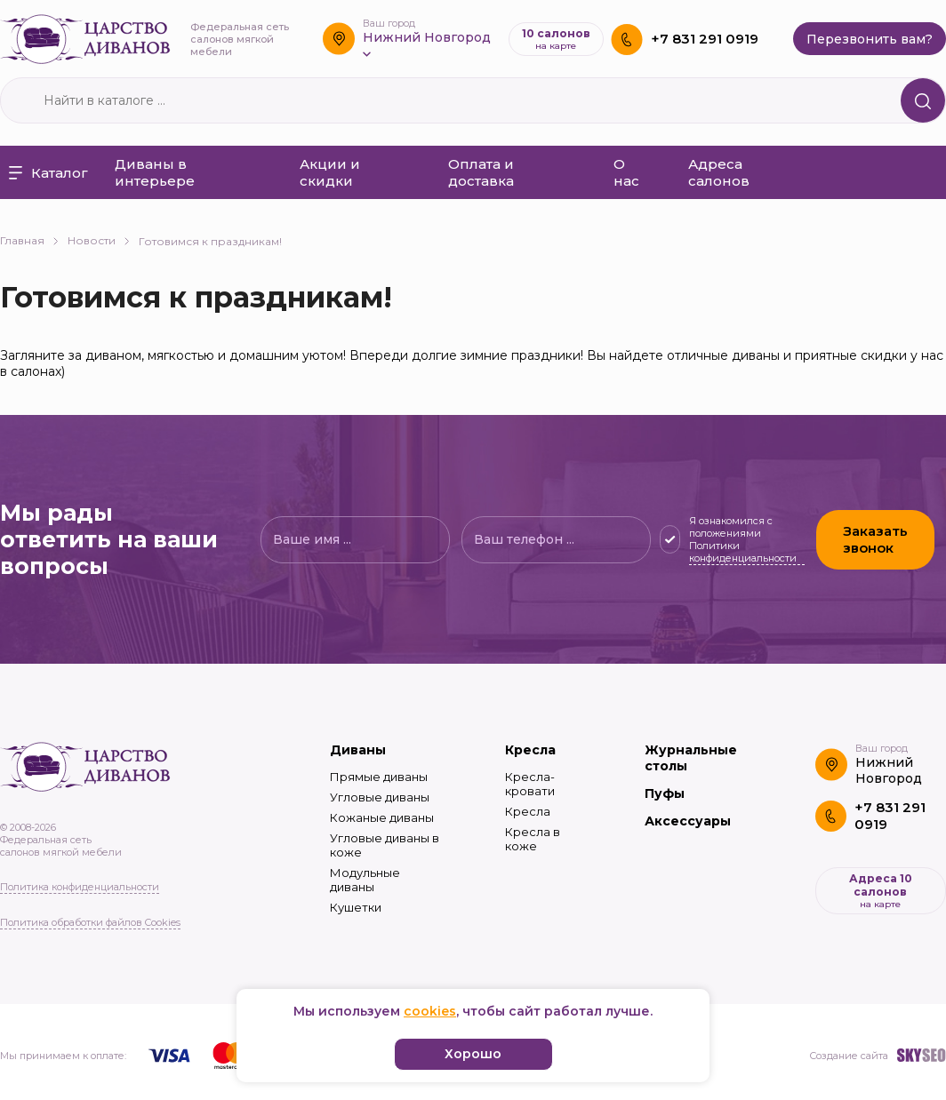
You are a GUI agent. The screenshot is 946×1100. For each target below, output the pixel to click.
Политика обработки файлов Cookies (90, 922)
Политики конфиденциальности (743, 551)
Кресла (530, 750)
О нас (626, 172)
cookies (430, 1011)
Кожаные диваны (382, 817)
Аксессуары (688, 821)
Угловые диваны (379, 797)
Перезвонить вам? (869, 39)
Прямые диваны (379, 776)
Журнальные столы (691, 758)
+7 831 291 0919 (704, 38)
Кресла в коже (532, 839)
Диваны (358, 750)
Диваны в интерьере (155, 172)
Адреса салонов (719, 172)
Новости (99, 240)
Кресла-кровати (530, 783)
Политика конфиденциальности (79, 887)
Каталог (48, 172)
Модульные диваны (365, 879)
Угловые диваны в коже (384, 845)
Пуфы (665, 793)
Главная (29, 240)
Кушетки (355, 907)
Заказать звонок (875, 539)
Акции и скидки (330, 172)
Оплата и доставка (481, 172)
